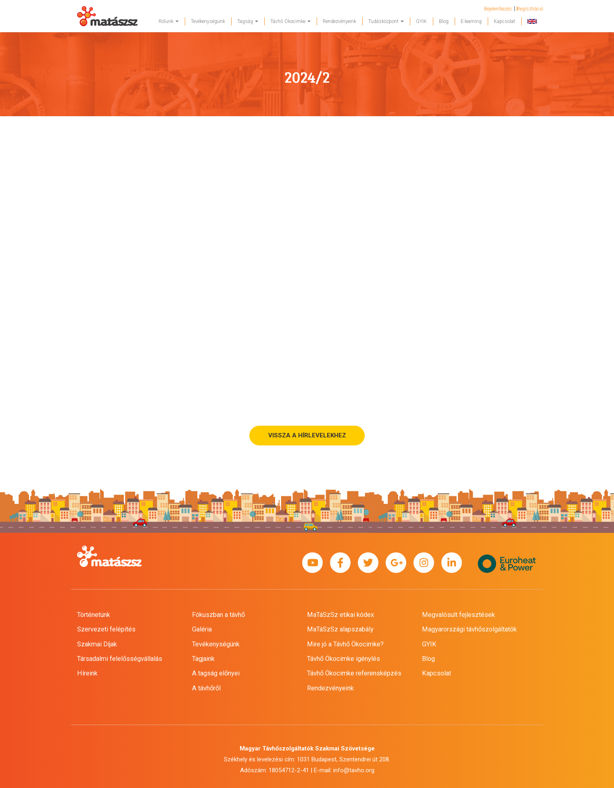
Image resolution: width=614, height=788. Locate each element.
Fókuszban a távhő (218, 615)
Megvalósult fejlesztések (458, 615)
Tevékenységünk (208, 21)
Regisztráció (530, 9)
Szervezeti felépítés (106, 629)
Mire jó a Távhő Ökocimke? (345, 644)
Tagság (247, 21)
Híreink (87, 673)
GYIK (421, 21)
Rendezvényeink (339, 21)
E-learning (471, 21)
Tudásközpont (386, 21)
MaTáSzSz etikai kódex (340, 615)
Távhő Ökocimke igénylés (343, 659)
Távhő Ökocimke (290, 21)
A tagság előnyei (216, 673)
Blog (444, 21)
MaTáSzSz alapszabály (340, 629)
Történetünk (93, 615)
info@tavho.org (353, 770)
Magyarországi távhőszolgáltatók (469, 629)
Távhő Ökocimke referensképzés (354, 673)
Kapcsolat (504, 21)
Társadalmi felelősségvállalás (119, 659)
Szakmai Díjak (97, 644)
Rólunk (169, 21)
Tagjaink (203, 659)
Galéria (202, 629)
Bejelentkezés (498, 9)
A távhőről (206, 688)
